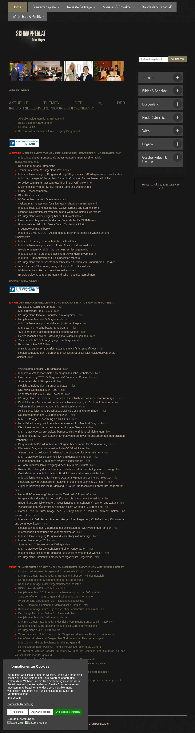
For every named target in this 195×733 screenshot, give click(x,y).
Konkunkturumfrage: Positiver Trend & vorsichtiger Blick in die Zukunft (59, 646)
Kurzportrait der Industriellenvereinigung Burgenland (49, 131)
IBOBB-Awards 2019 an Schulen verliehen (43, 588)
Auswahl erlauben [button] (40, 712)
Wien (162, 130)
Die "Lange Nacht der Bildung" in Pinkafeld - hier (47, 613)
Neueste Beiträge (79, 6)
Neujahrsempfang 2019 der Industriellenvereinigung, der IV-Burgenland (60, 592)
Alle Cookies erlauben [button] (68, 712)
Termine (162, 77)
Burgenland (162, 104)
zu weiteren (23, 567)
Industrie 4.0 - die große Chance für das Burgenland (49, 642)
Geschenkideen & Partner (162, 157)
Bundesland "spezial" (157, 6)
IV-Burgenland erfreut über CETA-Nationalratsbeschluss (51, 600)
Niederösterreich (162, 117)
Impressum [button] (14, 697)
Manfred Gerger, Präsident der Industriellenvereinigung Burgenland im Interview (65, 621)
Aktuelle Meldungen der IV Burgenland (41, 118)
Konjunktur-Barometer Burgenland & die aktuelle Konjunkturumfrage (58, 571)
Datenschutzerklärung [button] (20, 704)
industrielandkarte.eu (27, 161)
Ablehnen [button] (18, 712)
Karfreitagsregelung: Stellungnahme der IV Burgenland (50, 579)
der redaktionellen (29, 302)
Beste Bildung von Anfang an (35, 122)
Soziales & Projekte (117, 6)
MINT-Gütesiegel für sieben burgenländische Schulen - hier (53, 604)
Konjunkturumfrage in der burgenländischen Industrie (49, 584)
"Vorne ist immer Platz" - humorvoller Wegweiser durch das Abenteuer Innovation (66, 634)
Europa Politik (26, 126)
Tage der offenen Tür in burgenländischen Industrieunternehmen (56, 596)
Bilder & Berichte (162, 90)
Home (17, 6)
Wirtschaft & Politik (27, 16)
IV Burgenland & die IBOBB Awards (39, 630)
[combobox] (153, 59)
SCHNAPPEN (177, 59)
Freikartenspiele (44, 6)
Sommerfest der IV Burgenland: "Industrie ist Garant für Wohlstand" (58, 625)
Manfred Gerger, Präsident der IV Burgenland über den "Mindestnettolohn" (62, 575)
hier (60, 306)
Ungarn (162, 144)
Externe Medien (38, 722)
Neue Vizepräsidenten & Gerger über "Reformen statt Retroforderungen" (61, 638)
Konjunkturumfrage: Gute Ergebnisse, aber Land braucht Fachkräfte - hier (61, 609)
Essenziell (17, 722)
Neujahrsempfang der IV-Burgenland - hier (43, 617)
